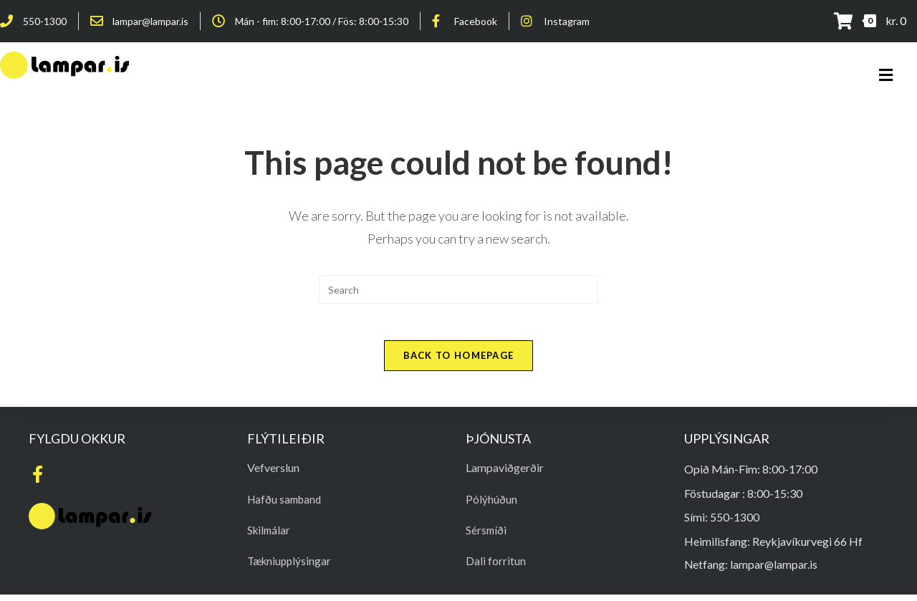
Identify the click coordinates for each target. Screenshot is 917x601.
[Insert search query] (458, 289)
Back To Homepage (458, 361)
